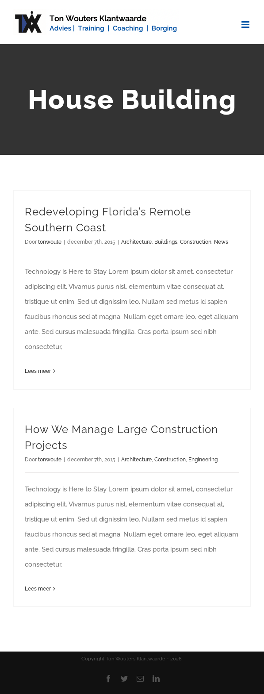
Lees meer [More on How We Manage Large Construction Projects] (38, 589)
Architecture (136, 242)
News (221, 242)
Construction (195, 242)
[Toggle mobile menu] (246, 24)
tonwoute (49, 242)
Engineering (203, 459)
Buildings (165, 242)
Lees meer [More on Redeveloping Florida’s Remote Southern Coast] (38, 371)
